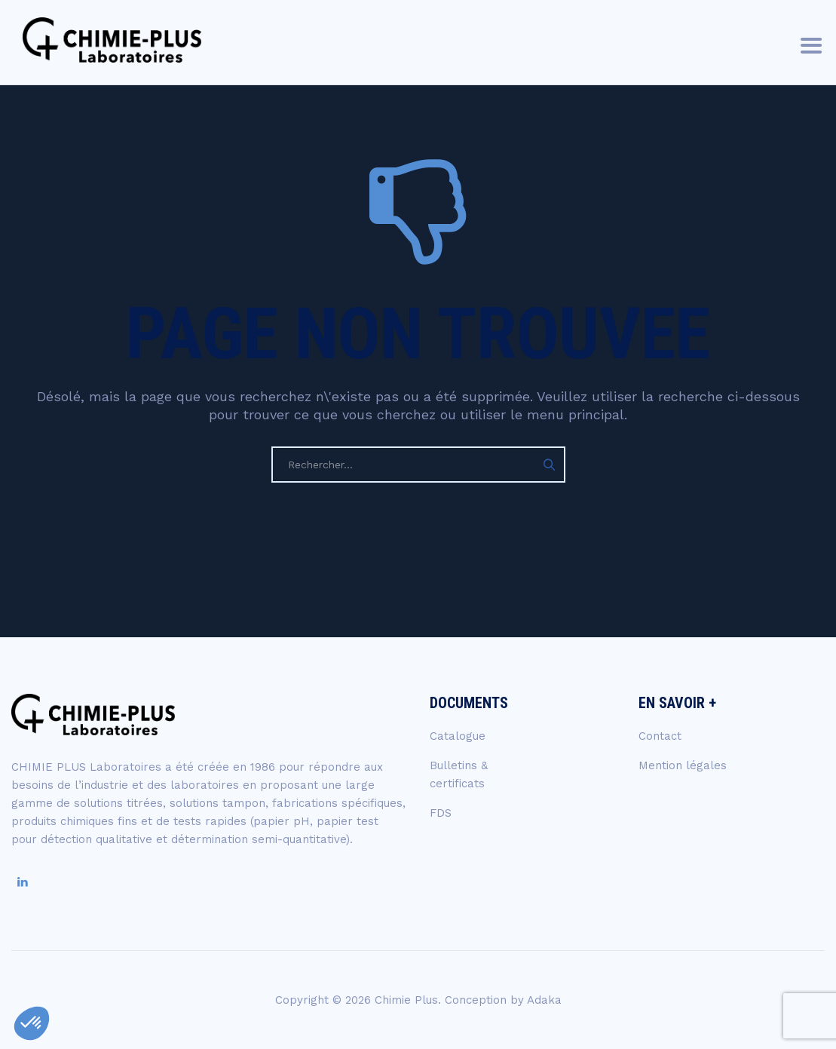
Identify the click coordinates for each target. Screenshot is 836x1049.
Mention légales (682, 765)
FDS (441, 813)
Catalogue (457, 736)
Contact (659, 736)
